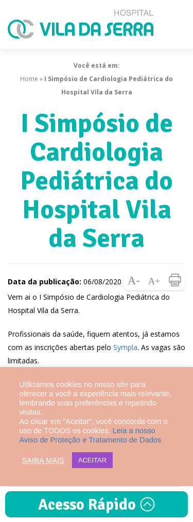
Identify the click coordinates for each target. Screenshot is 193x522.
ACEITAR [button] (92, 460)
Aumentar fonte (154, 280)
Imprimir (175, 280)
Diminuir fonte (134, 280)
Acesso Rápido (96, 504)
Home (29, 78)
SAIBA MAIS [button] (43, 460)
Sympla (125, 347)
